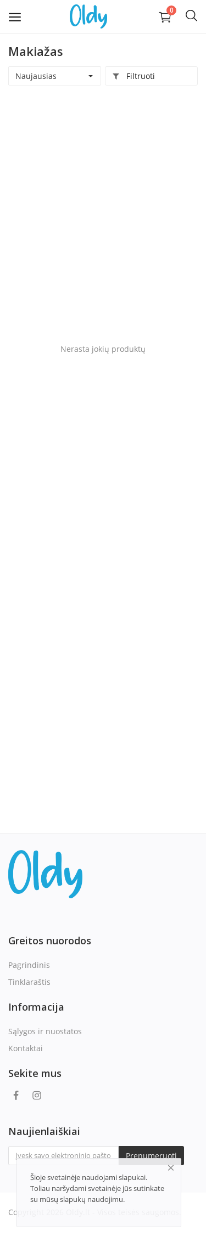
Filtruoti (133, 76)
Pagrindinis (29, 965)
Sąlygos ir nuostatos (45, 1031)
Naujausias (36, 76)
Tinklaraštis (29, 982)
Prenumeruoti (151, 1155)
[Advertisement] (103, 210)
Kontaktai (25, 1048)
